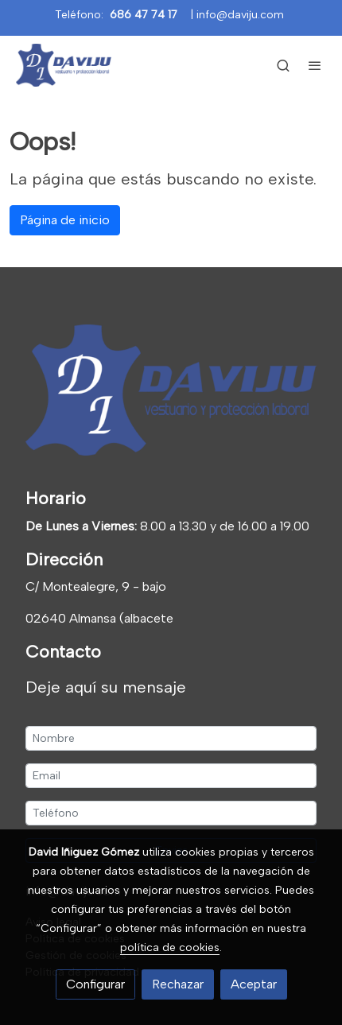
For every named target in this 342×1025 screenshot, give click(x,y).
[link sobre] (171, 393)
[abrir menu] (315, 65)
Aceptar (254, 984)
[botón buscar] (283, 65)
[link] (63, 65)
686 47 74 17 (143, 14)
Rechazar (178, 984)
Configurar (95, 984)
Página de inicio (65, 219)
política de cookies (170, 947)
